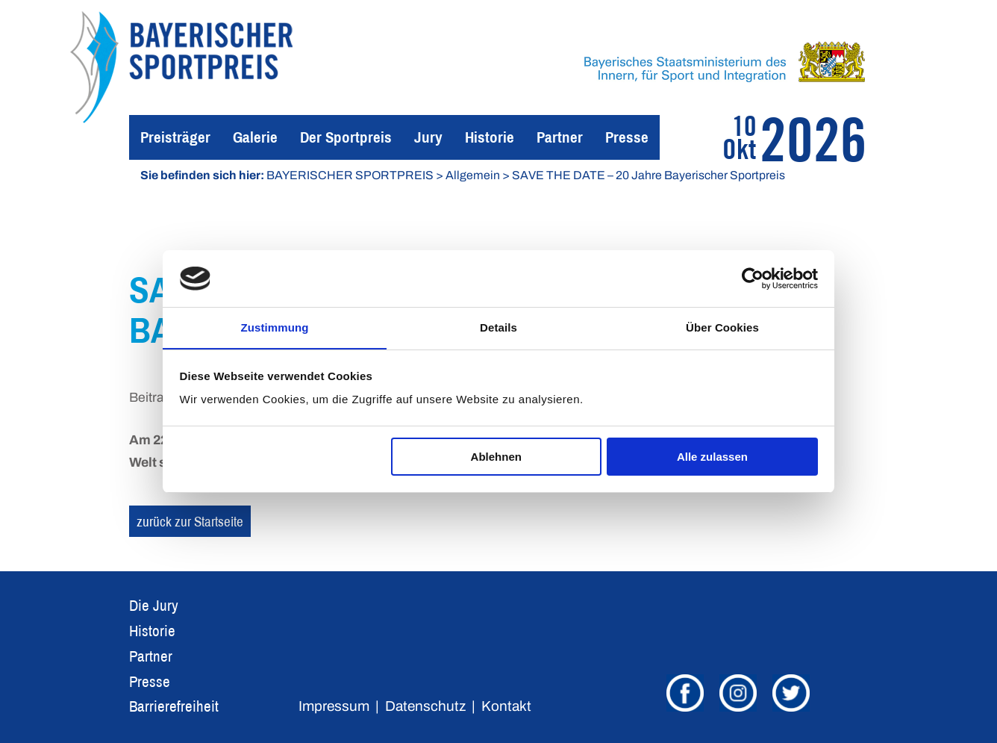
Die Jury (153, 605)
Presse (626, 137)
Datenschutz (425, 706)
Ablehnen (496, 456)
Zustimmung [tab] (275, 327)
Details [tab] (498, 327)
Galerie (255, 137)
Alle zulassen (712, 456)
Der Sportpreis (346, 137)
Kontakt (506, 706)
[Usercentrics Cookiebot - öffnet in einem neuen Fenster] (752, 278)
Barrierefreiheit (174, 706)
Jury (428, 137)
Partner (560, 137)
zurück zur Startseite (190, 521)
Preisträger (175, 137)
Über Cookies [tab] (722, 327)
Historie (489, 137)
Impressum (334, 706)
